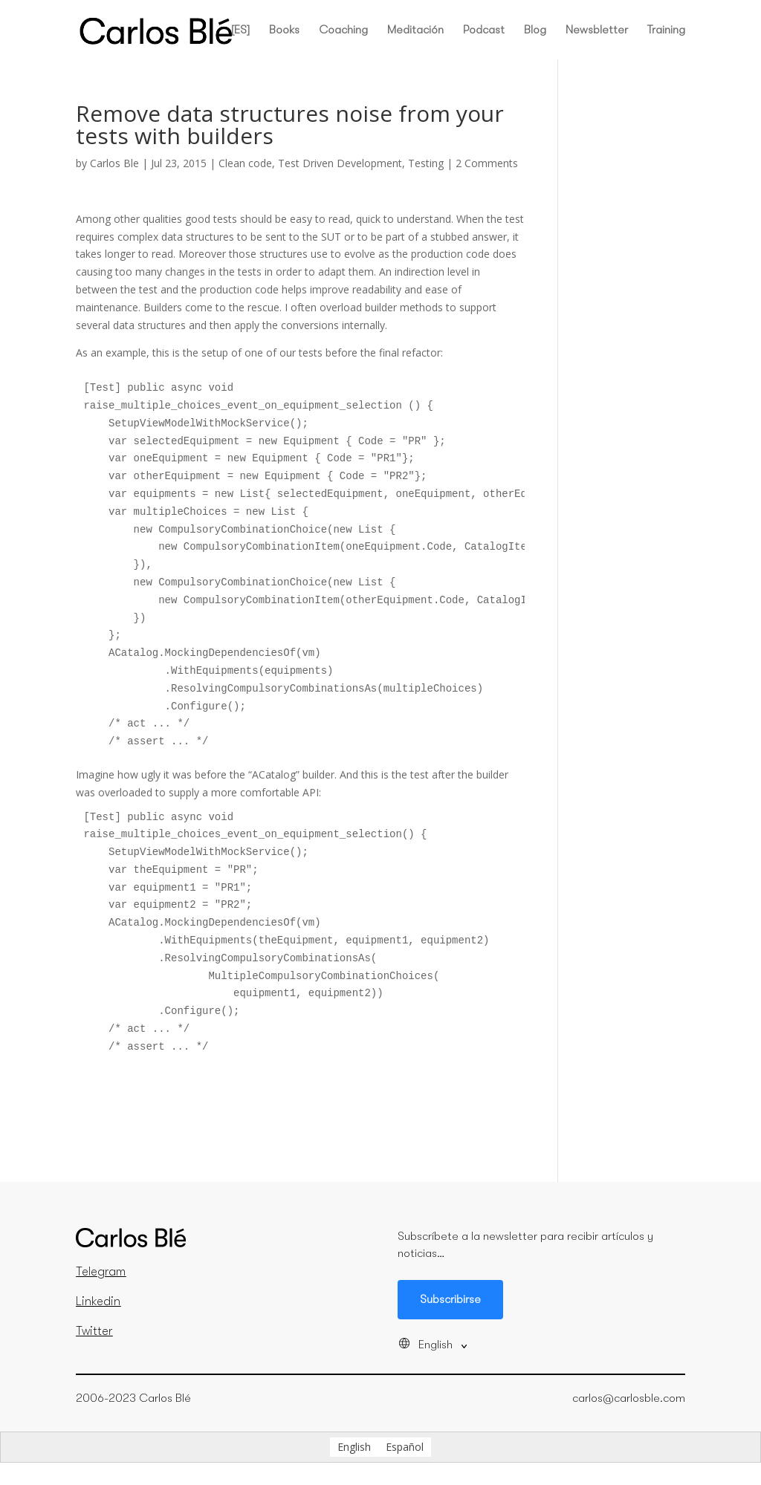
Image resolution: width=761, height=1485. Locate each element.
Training (666, 30)
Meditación (415, 30)
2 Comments (487, 163)
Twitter (94, 1331)
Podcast (484, 30)
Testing (426, 163)
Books (284, 30)
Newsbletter (597, 30)
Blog (535, 30)
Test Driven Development (340, 163)
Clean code (245, 163)
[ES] (240, 30)
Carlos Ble (114, 163)
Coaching (343, 30)
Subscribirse (450, 1299)
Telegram (101, 1271)
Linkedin (98, 1301)
